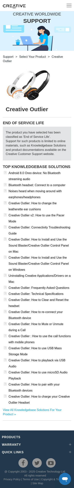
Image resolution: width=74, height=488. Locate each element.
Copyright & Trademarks (55, 479)
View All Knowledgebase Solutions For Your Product (32, 412)
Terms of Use (31, 479)
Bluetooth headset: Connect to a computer (37, 185)
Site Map (37, 483)
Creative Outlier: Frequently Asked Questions (39, 287)
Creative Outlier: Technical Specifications (36, 293)
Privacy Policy (12, 479)
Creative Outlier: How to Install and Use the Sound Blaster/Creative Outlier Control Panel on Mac (39, 245)
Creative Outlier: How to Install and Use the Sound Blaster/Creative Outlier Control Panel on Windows (39, 263)
